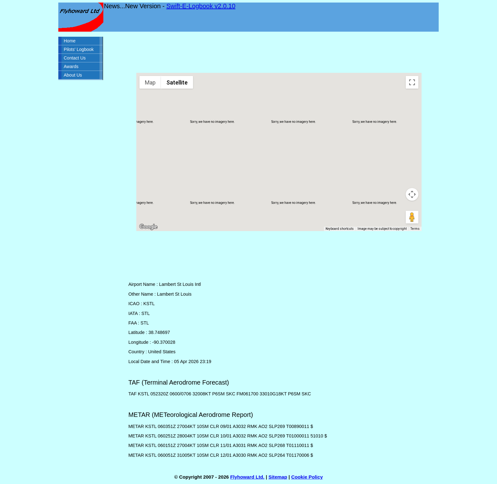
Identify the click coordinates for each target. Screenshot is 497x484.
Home (69, 40)
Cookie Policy (307, 477)
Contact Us (75, 57)
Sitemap (277, 477)
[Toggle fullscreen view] (412, 82)
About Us (73, 75)
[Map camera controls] (412, 194)
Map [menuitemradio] (150, 82)
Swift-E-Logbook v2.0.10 (201, 6)
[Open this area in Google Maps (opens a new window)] (148, 227)
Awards (71, 66)
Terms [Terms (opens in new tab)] (415, 228)
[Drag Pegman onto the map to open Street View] (412, 217)
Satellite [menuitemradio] (177, 82)
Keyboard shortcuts (340, 228)
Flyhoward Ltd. (247, 477)
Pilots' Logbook (79, 49)
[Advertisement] (278, 52)
